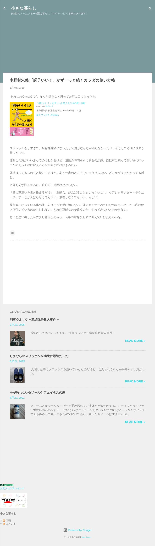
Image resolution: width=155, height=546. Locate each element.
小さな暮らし (23, 8)
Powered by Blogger (77, 530)
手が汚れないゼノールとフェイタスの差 (37, 392)
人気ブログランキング (12, 488)
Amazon (55, 115)
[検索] (150, 9)
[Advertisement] (77, 46)
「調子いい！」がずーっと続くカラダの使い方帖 (60, 103)
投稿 (7, 520)
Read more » (135, 340)
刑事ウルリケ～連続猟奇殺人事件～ (34, 319)
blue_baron (86, 537)
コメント (9, 523)
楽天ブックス (43, 115)
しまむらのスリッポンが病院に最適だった (39, 356)
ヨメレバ (49, 106)
